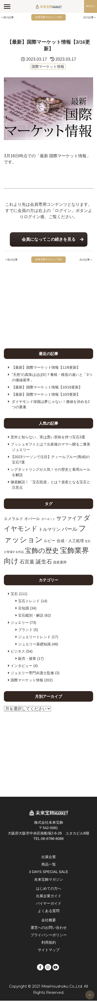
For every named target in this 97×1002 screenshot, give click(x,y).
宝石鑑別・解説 (30, 616)
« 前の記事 (8, 17)
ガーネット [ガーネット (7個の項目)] (48, 520)
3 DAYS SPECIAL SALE (48, 873)
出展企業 (48, 858)
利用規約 (48, 943)
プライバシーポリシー (49, 936)
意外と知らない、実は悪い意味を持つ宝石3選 (48, 438)
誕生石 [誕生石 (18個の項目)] (44, 563)
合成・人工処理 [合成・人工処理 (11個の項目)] (70, 542)
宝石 (14, 595)
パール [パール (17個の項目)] (69, 530)
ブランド (25, 631)
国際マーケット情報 (48, 67)
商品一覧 (48, 866)
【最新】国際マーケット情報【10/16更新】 (47, 388)
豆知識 (23, 609)
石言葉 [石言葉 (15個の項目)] (27, 563)
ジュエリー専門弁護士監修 (32, 674)
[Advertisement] (48, 305)
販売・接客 (27, 659)
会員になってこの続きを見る (49, 240)
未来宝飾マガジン (48, 880)
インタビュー (21, 667)
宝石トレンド (29, 602)
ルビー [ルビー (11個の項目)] (49, 542)
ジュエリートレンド (34, 638)
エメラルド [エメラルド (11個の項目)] (13, 519)
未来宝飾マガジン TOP (48, 17)
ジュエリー (20, 623)
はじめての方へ (48, 889)
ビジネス (18, 652)
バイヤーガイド (48, 905)
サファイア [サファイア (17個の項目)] (69, 519)
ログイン (90, 6)
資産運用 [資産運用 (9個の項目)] (59, 563)
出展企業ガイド (48, 897)
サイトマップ (48, 951)
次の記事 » (89, 17)
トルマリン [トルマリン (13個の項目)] (50, 530)
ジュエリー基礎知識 (34, 645)
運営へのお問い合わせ (49, 928)
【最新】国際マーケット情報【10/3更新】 (46, 395)
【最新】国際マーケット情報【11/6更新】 (46, 368)
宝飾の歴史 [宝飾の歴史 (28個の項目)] (42, 551)
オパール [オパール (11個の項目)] (32, 519)
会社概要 (48, 921)
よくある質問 (48, 912)
